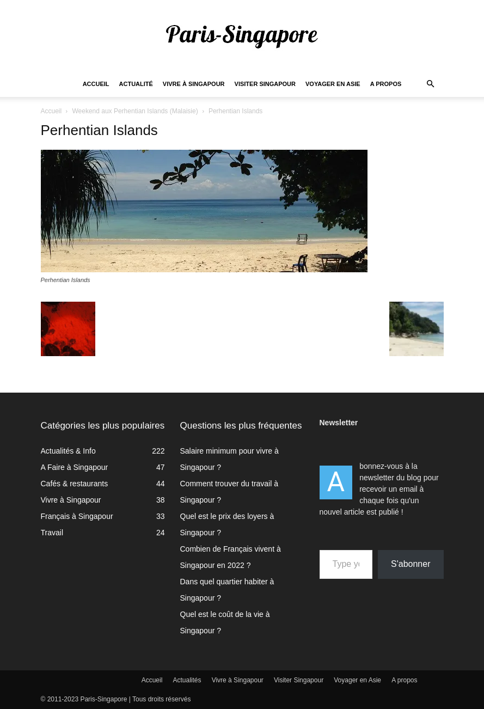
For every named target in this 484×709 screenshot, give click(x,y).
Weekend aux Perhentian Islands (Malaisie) (135, 111)
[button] (431, 84)
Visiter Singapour (265, 84)
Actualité (136, 84)
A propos (386, 84)
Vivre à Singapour (194, 84)
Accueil (96, 84)
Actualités (187, 680)
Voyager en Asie (332, 84)
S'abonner (410, 564)
